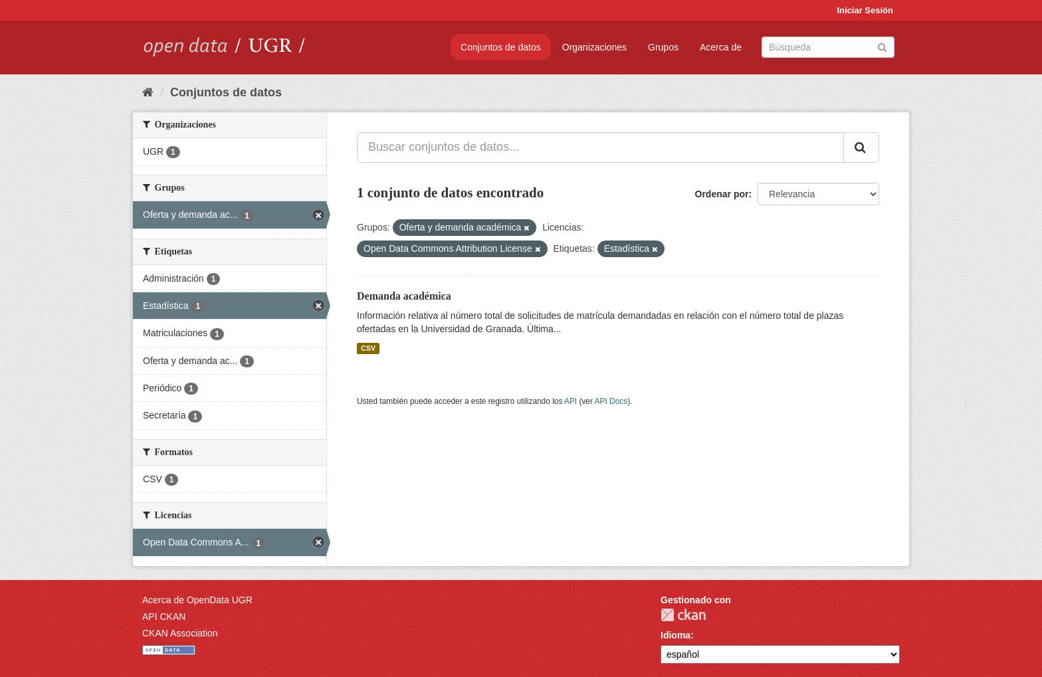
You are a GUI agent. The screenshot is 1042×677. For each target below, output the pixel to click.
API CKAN (163, 616)
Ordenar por (722, 194)
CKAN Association (180, 633)
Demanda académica (404, 296)
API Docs (611, 401)
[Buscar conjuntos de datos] (828, 47)
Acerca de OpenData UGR (197, 600)
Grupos (663, 47)
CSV (368, 348)
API (570, 401)
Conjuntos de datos (501, 47)
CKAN (683, 615)
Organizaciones (594, 47)
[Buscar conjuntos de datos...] (600, 147)
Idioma (675, 635)
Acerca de (721, 47)
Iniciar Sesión (865, 10)
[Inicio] (148, 92)
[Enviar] (882, 46)
